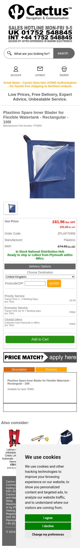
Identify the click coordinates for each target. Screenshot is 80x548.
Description (19, 369)
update (54, 283)
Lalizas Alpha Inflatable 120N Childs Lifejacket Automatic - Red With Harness (14, 458)
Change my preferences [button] (48, 534)
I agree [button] (47, 518)
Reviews (51, 369)
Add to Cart (40, 339)
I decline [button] (48, 526)
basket (64, 75)
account (16, 75)
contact (40, 75)
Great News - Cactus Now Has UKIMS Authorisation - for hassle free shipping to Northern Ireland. (40, 84)
